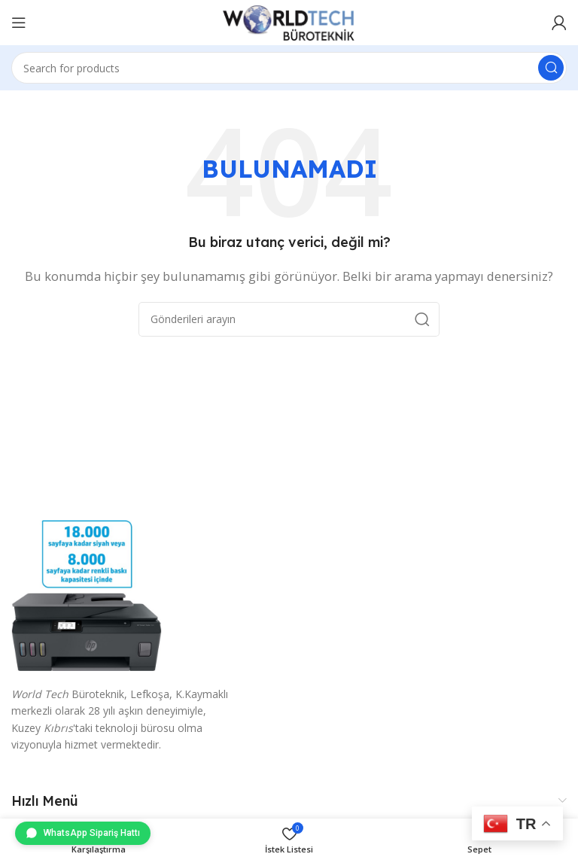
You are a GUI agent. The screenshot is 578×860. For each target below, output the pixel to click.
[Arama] (289, 68)
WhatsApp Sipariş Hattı (83, 833)
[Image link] (86, 594)
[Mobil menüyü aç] (19, 23)
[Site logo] (289, 21)
